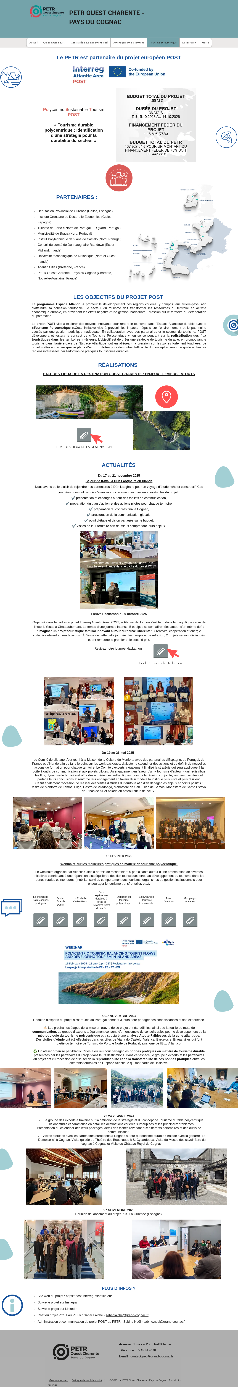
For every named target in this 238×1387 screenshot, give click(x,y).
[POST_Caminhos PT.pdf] (41, 920)
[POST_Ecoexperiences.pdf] (101, 920)
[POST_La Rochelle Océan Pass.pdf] (80, 920)
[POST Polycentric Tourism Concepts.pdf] (124, 920)
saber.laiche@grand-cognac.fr (127, 1315)
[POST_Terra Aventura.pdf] (169, 920)
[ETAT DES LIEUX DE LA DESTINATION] (84, 438)
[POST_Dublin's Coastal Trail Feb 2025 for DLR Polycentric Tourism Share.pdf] (60, 920)
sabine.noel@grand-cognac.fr (165, 1321)
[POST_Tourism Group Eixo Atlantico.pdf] (147, 920)
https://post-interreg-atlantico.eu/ (89, 1296)
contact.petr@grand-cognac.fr (151, 1356)
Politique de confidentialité (87, 1380)
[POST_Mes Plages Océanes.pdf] (190, 920)
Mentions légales (58, 1380)
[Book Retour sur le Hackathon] (161, 654)
